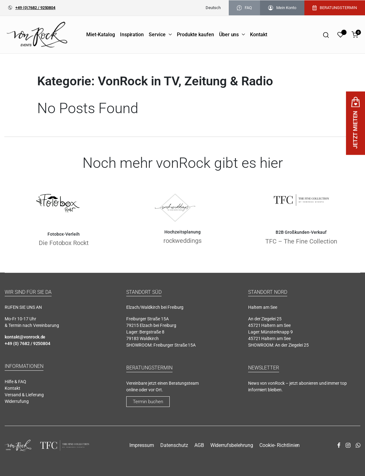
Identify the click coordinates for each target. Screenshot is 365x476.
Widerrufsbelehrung (231, 445)
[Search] (326, 34)
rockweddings (182, 240)
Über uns (229, 35)
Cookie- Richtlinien (279, 445)
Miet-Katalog (100, 35)
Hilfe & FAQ (15, 381)
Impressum (141, 445)
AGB (199, 445)
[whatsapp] (358, 445)
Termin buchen (148, 401)
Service (157, 35)
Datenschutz (174, 445)
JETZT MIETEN (355, 123)
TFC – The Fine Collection (301, 241)
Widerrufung (17, 401)
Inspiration (132, 35)
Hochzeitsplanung (182, 231)
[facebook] (338, 445)
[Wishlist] (340, 34)
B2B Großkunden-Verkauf (301, 232)
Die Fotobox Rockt (64, 243)
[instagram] (348, 445)
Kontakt (258, 35)
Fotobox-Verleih (64, 234)
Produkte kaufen (195, 35)
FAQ (244, 7)
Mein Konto (282, 7)
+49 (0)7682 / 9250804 (35, 7)
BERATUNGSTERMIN (334, 7)
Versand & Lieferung (24, 394)
